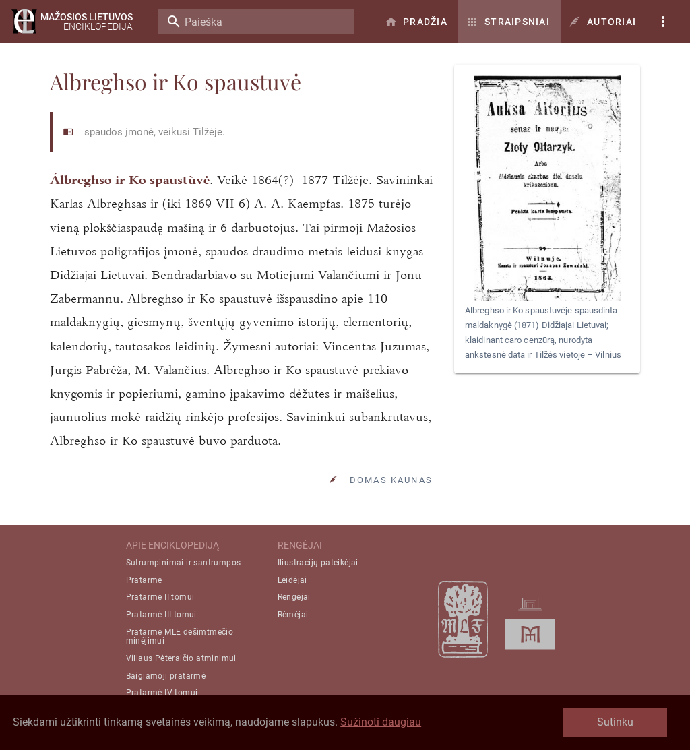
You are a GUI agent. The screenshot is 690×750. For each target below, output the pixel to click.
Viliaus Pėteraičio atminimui (181, 658)
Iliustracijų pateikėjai (318, 562)
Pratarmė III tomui (161, 614)
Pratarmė (144, 580)
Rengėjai (294, 597)
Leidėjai (292, 580)
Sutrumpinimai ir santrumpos (183, 562)
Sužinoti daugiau (380, 722)
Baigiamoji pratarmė (166, 676)
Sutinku (615, 722)
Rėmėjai (293, 614)
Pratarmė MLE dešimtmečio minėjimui (180, 636)
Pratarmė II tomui (160, 597)
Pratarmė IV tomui (162, 692)
